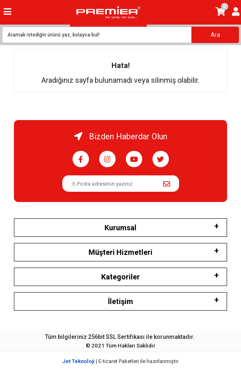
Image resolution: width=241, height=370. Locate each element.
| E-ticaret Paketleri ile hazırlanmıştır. (120, 361)
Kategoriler (120, 276)
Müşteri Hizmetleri (120, 252)
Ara (215, 35)
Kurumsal (120, 227)
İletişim (120, 301)
